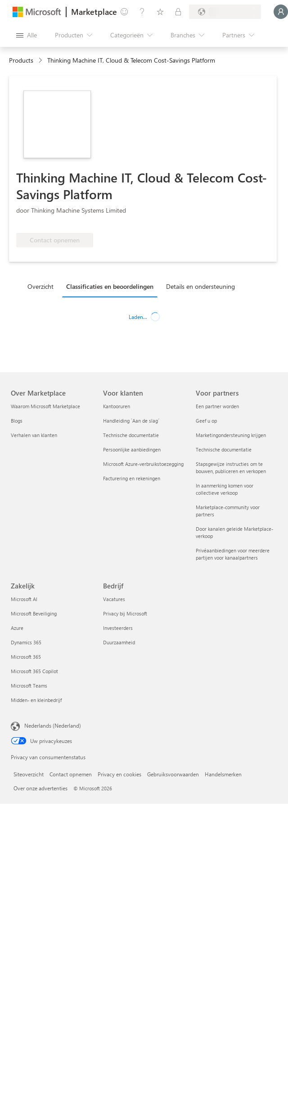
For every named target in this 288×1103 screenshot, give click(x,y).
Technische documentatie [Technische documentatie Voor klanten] (131, 435)
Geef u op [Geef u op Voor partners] (206, 420)
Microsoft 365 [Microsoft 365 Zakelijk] (26, 656)
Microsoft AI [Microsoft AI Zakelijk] (24, 599)
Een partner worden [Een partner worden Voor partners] (217, 406)
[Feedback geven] (124, 11)
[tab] (42, 286)
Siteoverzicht (29, 774)
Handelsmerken (223, 774)
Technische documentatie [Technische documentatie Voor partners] (224, 449)
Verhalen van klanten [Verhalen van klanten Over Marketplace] (34, 435)
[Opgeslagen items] (160, 11)
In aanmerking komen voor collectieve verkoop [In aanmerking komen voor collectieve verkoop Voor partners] (224, 489)
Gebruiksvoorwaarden (173, 774)
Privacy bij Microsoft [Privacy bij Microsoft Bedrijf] (125, 613)
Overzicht (40, 286)
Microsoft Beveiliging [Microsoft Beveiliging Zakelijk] (34, 613)
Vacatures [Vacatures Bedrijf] (114, 599)
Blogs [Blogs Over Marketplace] (16, 420)
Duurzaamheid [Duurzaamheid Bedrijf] (119, 642)
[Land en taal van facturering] (225, 12)
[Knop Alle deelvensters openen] (26, 35)
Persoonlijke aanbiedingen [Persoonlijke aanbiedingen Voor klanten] (132, 449)
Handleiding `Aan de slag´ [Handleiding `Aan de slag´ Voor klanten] (131, 420)
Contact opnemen (71, 774)
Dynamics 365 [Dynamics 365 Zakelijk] (26, 642)
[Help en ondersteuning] (142, 11)
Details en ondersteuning (200, 286)
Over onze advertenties (41, 788)
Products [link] (21, 60)
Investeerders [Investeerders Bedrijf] (118, 627)
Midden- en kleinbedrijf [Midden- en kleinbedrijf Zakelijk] (36, 700)
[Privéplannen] (178, 11)
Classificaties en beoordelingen (109, 286)
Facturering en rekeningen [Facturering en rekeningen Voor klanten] (131, 478)
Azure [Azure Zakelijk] (17, 627)
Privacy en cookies (119, 774)
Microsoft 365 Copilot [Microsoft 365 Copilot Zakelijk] (34, 671)
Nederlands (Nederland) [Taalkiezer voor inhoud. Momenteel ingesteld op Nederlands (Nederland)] (52, 725)
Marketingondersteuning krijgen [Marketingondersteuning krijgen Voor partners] (231, 435)
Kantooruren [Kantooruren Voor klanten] (116, 406)
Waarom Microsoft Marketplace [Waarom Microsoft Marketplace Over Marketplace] (45, 406)
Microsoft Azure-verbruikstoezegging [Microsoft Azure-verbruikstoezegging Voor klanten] (143, 463)
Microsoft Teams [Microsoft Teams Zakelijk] (29, 685)
